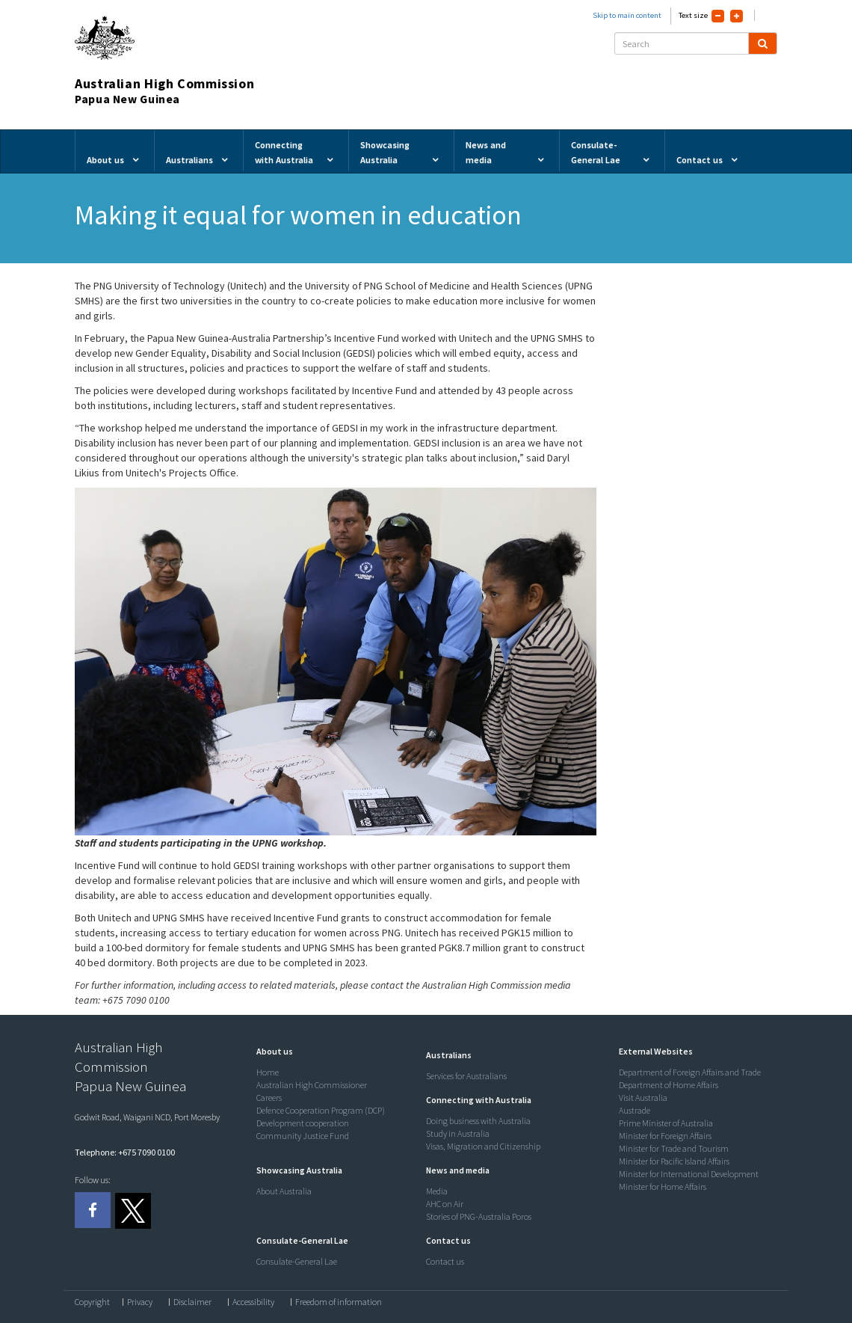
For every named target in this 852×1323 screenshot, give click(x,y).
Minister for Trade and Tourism (674, 1148)
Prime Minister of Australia (666, 1123)
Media (437, 1191)
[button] (271, 1051)
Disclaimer (192, 1302)
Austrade (634, 1110)
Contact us (445, 1261)
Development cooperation (302, 1123)
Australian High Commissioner (311, 1084)
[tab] (338, 1051)
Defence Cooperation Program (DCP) (320, 1110)
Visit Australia (643, 1097)
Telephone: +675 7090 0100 (125, 1152)
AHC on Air (444, 1203)
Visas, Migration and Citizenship (483, 1146)
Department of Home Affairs (668, 1084)
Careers (269, 1097)
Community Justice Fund (302, 1135)
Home (267, 1072)
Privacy (139, 1302)
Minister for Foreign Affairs (665, 1135)
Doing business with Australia (478, 1120)
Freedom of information (338, 1302)
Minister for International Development (689, 1173)
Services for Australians (466, 1075)
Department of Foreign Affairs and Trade (690, 1072)
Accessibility (253, 1302)
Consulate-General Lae (296, 1261)
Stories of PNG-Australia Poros (478, 1216)
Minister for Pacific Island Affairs (674, 1161)
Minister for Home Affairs (662, 1186)
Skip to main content (627, 15)
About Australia (284, 1191)
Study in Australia (458, 1133)
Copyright (92, 1302)
